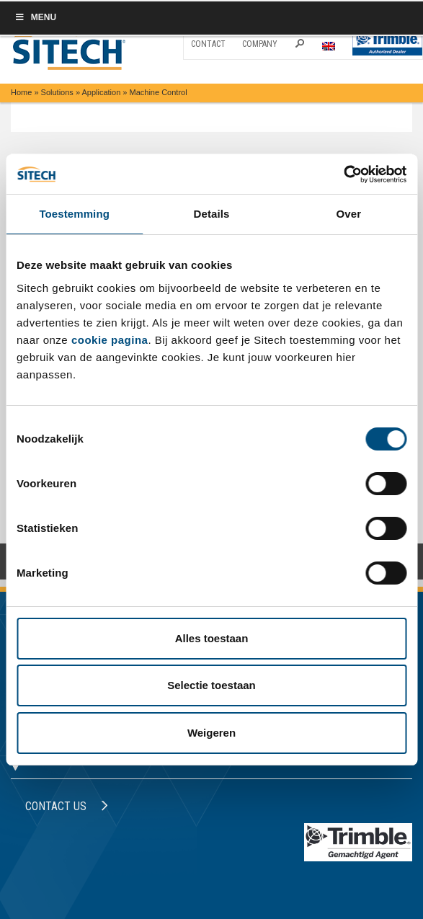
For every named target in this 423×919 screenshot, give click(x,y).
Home (21, 92)
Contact (208, 44)
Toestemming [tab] (74, 214)
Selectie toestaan (211, 685)
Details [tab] (212, 214)
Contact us (66, 806)
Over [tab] (349, 214)
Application (100, 92)
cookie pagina (109, 340)
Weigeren (211, 733)
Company (259, 44)
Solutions (57, 92)
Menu (35, 17)
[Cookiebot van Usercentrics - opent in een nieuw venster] (343, 174)
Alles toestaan (212, 638)
